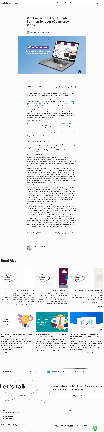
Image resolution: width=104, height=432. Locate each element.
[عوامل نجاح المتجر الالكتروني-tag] (27, 306)
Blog (77, 3)
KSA (81, 427)
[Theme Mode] (97, 3)
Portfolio (83, 3)
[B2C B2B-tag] (48, 352)
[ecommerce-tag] (4, 354)
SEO (85, 427)
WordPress (67, 124)
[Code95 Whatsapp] (95, 428)
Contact (91, 3)
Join (61, 427)
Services (65, 3)
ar (101, 3)
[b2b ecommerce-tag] (40, 352)
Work (71, 3)
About (58, 3)
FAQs (76, 427)
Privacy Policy (69, 427)
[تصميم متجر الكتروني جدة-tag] (82, 304)
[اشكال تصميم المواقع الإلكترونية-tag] (96, 304)
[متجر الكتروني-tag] (16, 306)
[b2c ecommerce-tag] (56, 352)
